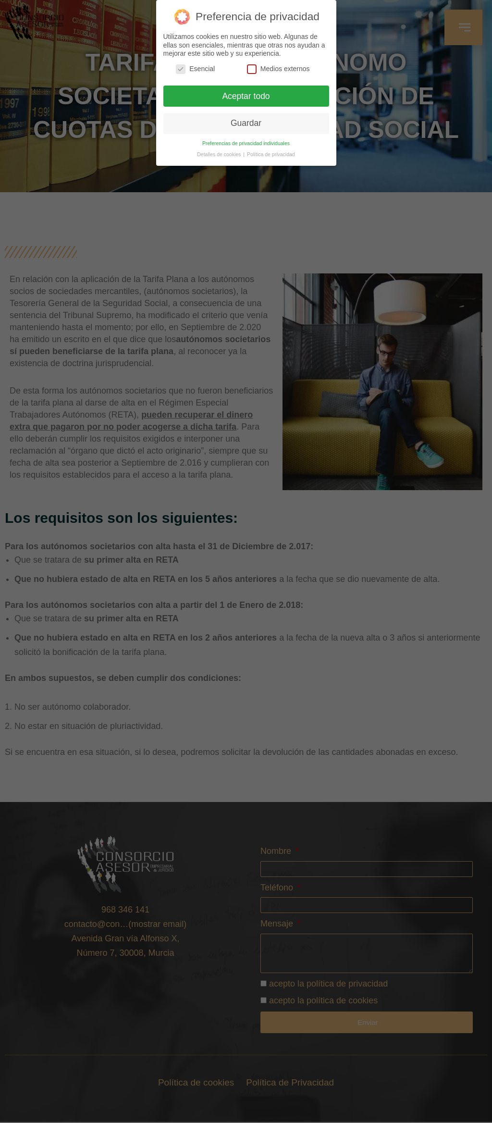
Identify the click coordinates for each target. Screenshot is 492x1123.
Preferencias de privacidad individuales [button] (246, 143)
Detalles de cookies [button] (219, 154)
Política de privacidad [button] (271, 154)
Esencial (195, 69)
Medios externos (278, 69)
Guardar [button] (246, 123)
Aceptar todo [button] (246, 96)
